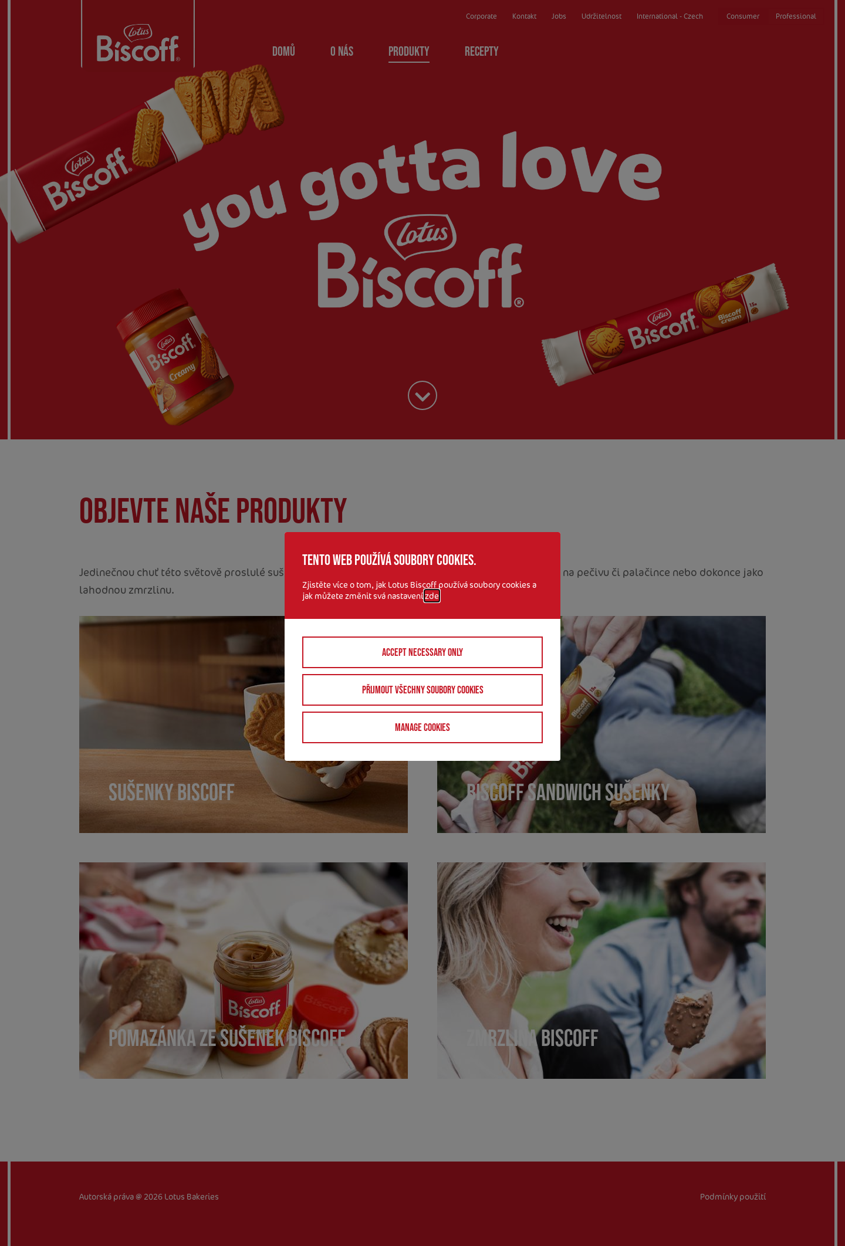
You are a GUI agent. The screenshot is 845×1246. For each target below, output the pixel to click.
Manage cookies (422, 727)
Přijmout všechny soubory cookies (423, 690)
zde (432, 595)
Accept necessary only (422, 652)
